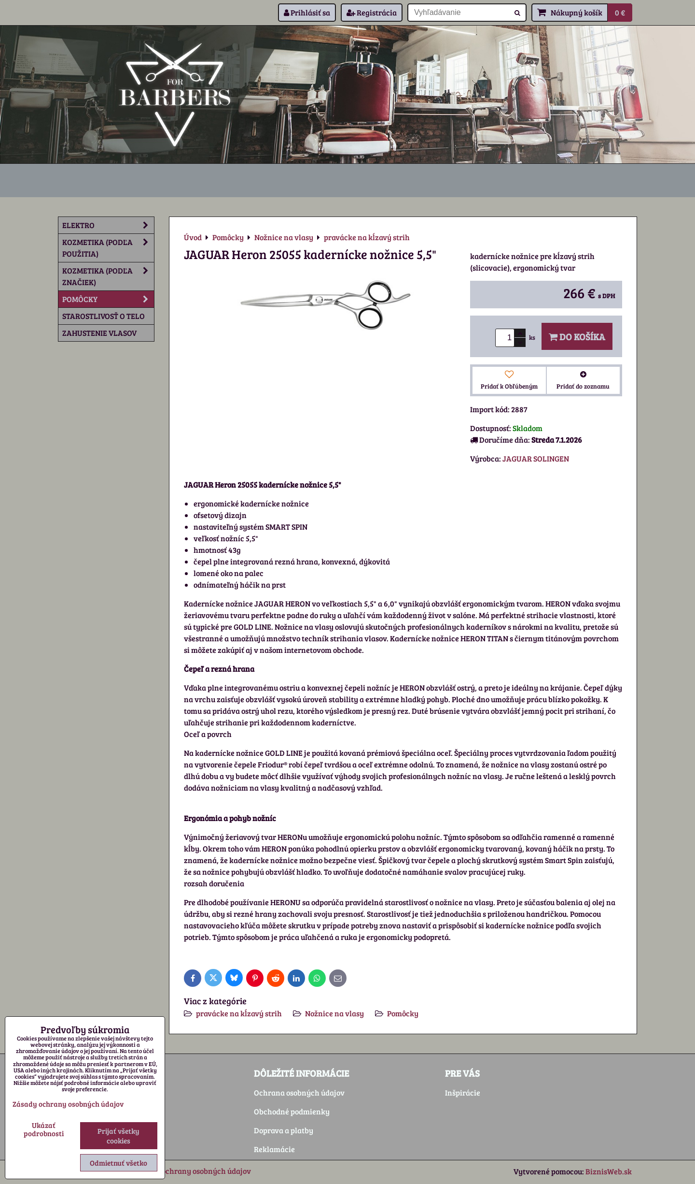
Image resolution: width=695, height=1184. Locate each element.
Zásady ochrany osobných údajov (193, 1171)
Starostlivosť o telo (103, 316)
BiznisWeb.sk (608, 1171)
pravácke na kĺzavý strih (239, 1013)
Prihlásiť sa (307, 12)
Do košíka (577, 336)
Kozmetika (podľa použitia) (108, 248)
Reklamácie (274, 1149)
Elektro (108, 225)
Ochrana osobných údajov (299, 1092)
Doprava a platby (283, 1130)
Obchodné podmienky (292, 1111)
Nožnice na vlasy (334, 1013)
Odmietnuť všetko (118, 1163)
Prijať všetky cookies (118, 1135)
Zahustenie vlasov (99, 333)
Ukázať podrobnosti (44, 1129)
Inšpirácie (462, 1092)
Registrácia (372, 12)
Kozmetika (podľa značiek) (108, 276)
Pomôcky (402, 1013)
